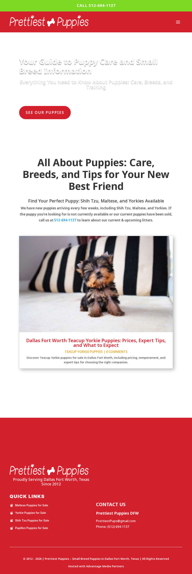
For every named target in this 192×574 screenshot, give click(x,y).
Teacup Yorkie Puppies (84, 351)
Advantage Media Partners (105, 566)
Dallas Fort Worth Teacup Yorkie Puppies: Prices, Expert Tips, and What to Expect (96, 342)
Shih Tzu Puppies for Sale (29, 520)
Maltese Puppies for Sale (29, 505)
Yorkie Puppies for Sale (28, 513)
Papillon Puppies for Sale (29, 528)
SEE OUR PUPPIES (45, 112)
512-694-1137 (65, 220)
